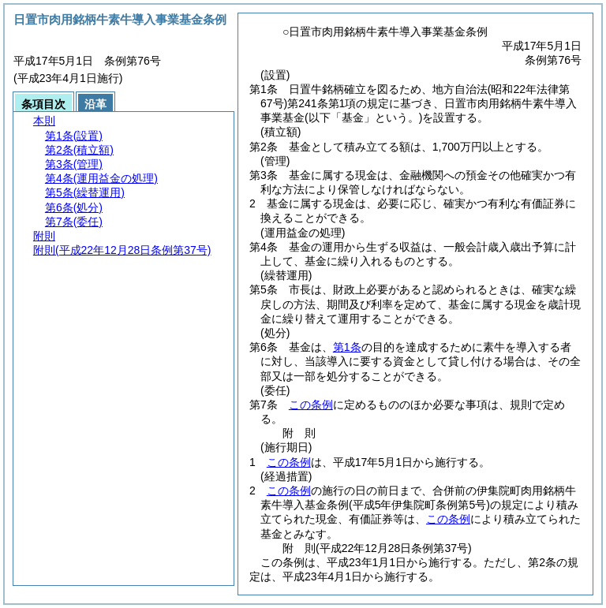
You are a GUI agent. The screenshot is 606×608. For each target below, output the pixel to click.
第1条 (347, 347)
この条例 (311, 404)
